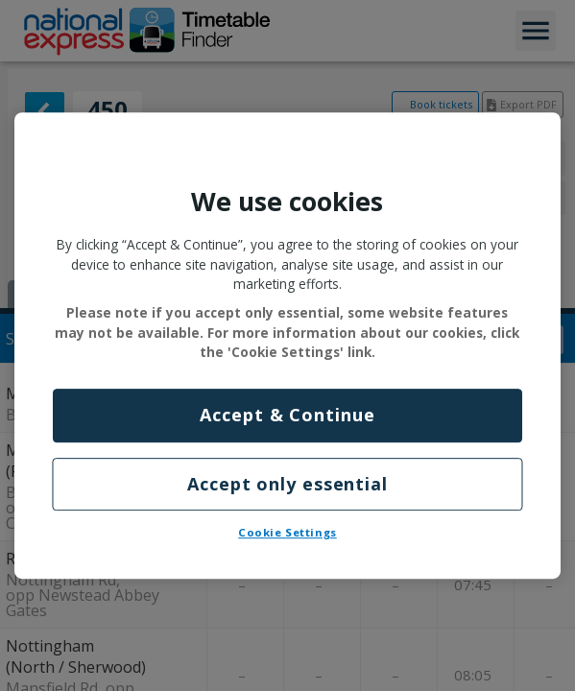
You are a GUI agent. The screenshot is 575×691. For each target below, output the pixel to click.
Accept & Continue (287, 415)
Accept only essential (287, 483)
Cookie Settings (287, 532)
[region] (287, 345)
